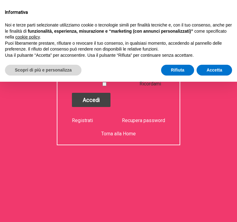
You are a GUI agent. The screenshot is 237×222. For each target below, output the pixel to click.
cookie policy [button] (27, 37)
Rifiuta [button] (178, 70)
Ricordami (150, 84)
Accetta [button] (214, 70)
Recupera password (143, 120)
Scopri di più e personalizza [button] (43, 70)
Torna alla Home (118, 134)
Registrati (83, 120)
